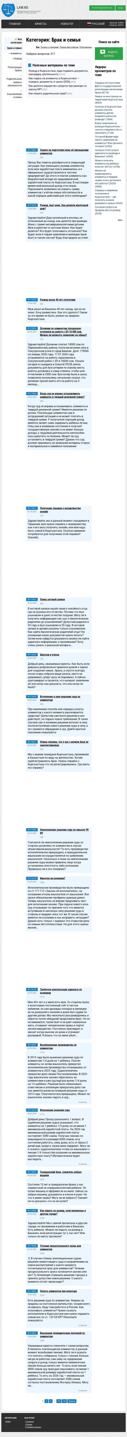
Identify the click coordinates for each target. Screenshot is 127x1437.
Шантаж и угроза (49, 654)
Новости (67, 23)
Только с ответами (49, 47)
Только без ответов (69, 47)
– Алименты (15, 53)
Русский (96, 24)
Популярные (86, 47)
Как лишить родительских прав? (50, 93)
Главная (15, 23)
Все (38, 47)
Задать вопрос (111, 54)
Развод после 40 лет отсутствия (57, 299)
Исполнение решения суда (55, 1110)
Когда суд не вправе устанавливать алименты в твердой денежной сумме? (62, 395)
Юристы (40, 23)
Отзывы (28, 1424)
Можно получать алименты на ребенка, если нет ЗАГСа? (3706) (107, 163)
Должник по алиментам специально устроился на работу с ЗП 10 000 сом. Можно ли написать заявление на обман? (63, 332)
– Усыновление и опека (14, 94)
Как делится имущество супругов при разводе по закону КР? (58, 87)
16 (64, 1401)
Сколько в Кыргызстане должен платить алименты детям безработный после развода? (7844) (108, 113)
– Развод (17, 58)
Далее (72, 1401)
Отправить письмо (33, 1427)
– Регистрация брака (15, 67)
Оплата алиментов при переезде (58, 1291)
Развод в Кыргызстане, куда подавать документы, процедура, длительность (58, 72)
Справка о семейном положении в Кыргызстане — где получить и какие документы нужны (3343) (109, 197)
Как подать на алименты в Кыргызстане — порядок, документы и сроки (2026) (54, 80)
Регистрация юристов (102, 8)
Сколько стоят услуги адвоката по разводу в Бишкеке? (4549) (107, 153)
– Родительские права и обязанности (14, 80)
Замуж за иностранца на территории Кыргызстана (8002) (109, 99)
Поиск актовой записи (52, 599)
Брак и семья (14, 48)
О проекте (29, 1422)
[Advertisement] (59, 123)
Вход (120, 8)
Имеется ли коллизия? (52, 878)
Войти (8, 1422)
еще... (120, 220)
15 (59, 1401)
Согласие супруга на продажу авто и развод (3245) (107, 210)
